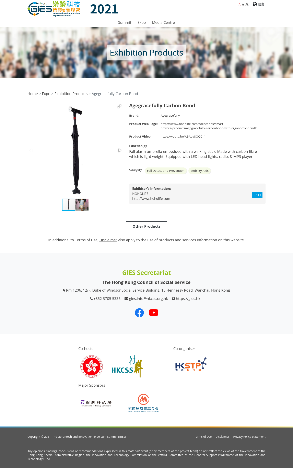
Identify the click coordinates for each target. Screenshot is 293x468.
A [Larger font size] (243, 4)
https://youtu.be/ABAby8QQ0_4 (183, 136)
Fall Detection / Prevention (166, 170)
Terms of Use (203, 436)
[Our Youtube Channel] (154, 312)
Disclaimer (222, 436)
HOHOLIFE (140, 193)
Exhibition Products (71, 93)
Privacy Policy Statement (249, 436)
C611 (257, 195)
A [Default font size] (239, 4)
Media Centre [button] (163, 22)
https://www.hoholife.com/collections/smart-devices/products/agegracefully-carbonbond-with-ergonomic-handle (209, 126)
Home (32, 93)
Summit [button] (124, 22)
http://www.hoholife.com (151, 198)
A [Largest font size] (246, 4)
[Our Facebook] (139, 312)
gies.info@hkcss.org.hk (148, 298)
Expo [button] (142, 22)
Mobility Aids (199, 170)
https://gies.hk (188, 298)
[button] (119, 106)
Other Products (146, 226)
